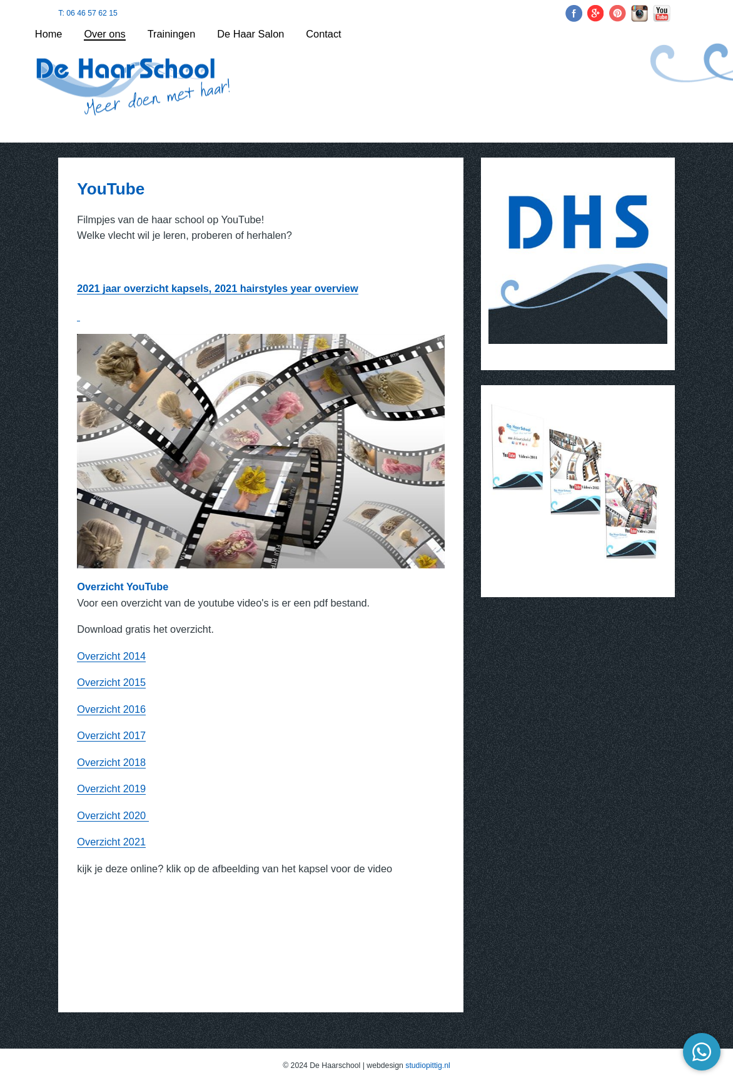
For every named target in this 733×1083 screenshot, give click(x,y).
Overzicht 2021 (111, 841)
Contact (323, 33)
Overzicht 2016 (111, 709)
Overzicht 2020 (112, 815)
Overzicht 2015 (111, 682)
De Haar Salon (250, 33)
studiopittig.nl (427, 1065)
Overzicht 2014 (111, 656)
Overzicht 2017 (111, 735)
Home (49, 33)
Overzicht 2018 (111, 762)
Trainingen (172, 33)
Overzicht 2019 (111, 788)
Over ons (104, 33)
